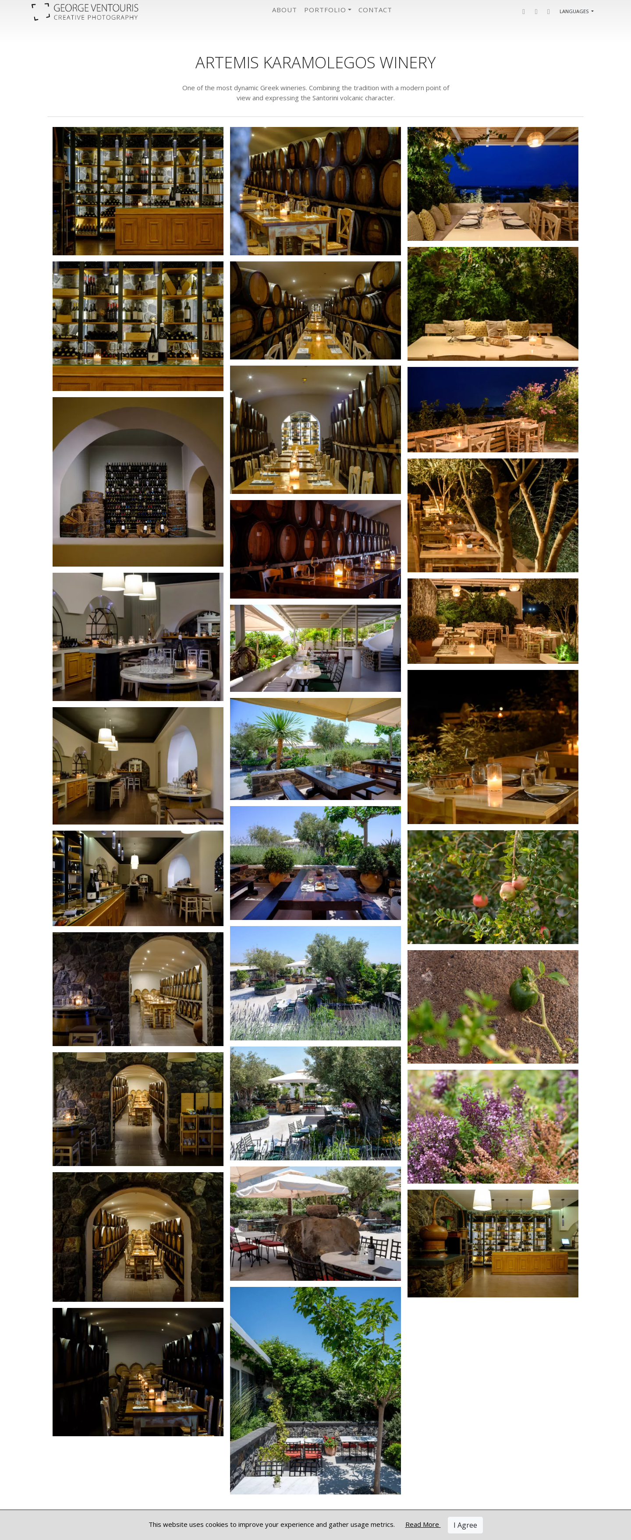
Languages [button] (575, 11)
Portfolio (325, 9)
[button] (523, 12)
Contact (375, 9)
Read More (423, 1524)
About (284, 9)
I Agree (465, 1525)
